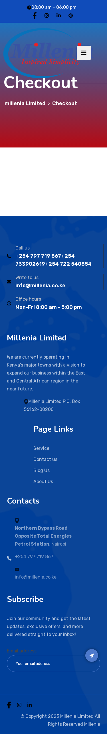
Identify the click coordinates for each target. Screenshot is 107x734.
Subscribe (91, 655)
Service (41, 448)
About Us (43, 481)
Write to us (27, 277)
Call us (22, 248)
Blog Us (41, 470)
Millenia (92, 724)
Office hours (28, 299)
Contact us (45, 459)
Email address (22, 651)
